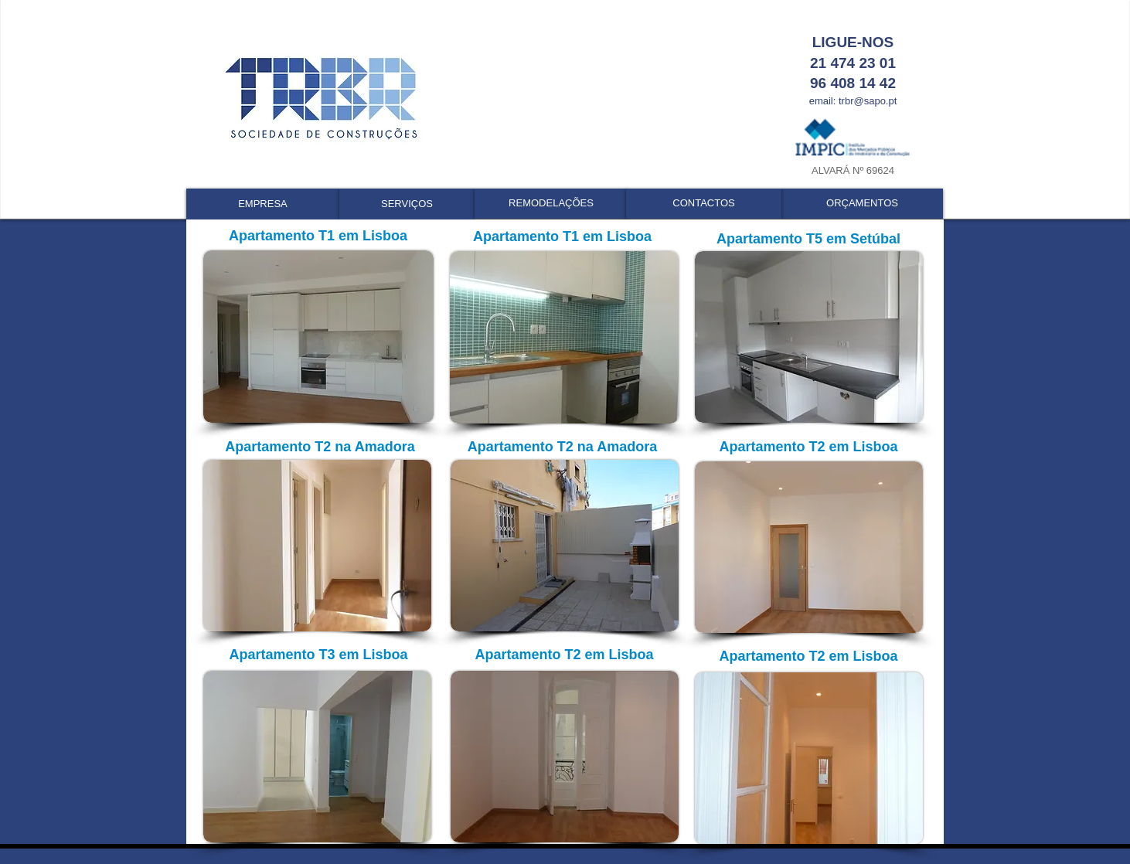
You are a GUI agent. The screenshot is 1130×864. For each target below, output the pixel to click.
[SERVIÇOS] (407, 204)
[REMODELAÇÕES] (551, 204)
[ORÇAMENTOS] (862, 204)
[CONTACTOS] (703, 204)
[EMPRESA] (262, 204)
